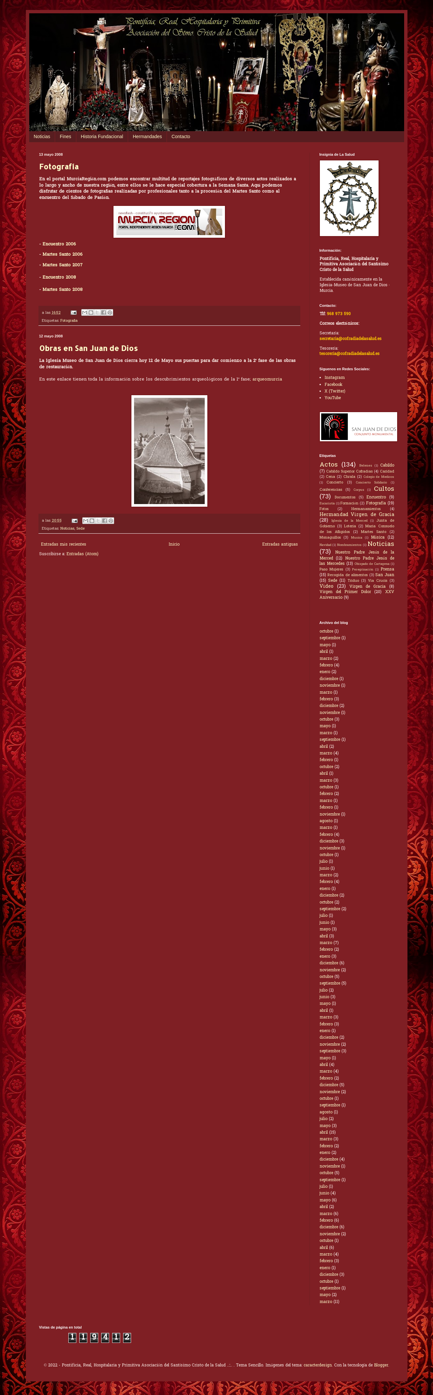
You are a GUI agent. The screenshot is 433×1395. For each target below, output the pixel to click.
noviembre (330, 686)
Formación (349, 503)
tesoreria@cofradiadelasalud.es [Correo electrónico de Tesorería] (350, 354)
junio (324, 869)
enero (325, 672)
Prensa (387, 569)
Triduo (353, 580)
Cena (330, 477)
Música (378, 538)
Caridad (387, 471)
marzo (326, 659)
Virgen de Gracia (367, 587)
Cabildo (387, 466)
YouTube (333, 398)
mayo (325, 645)
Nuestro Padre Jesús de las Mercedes (357, 561)
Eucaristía (327, 503)
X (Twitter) (335, 391)
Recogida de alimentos (347, 575)
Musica (356, 538)
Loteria (350, 526)
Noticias (42, 136)
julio (323, 862)
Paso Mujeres (331, 569)
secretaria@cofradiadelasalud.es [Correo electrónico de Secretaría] (351, 339)
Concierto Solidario (371, 482)
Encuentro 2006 (59, 244)
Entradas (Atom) (82, 554)
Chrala (349, 477)
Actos (329, 465)
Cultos (384, 489)
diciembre (329, 679)
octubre (326, 632)
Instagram (335, 378)
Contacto (181, 136)
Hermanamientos (366, 509)
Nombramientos (349, 545)
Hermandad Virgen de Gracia (357, 514)
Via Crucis (377, 580)
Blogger (381, 1365)
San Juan (384, 575)
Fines (65, 136)
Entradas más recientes (63, 545)
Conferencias (331, 489)
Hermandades (147, 136)
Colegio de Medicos (379, 477)
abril (324, 652)
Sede (80, 528)
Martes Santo (373, 532)
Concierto (334, 482)
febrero (326, 665)
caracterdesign (318, 1365)
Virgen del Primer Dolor (345, 592)
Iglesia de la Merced (349, 521)
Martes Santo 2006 (62, 254)
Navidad (325, 545)
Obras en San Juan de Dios (88, 348)
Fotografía (59, 166)
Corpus (359, 490)
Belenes (365, 466)
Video (326, 586)
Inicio (174, 545)
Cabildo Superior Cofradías (349, 471)
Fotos (324, 509)
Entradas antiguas (280, 545)
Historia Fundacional (102, 136)
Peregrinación (362, 569)
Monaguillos (330, 537)
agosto (326, 821)
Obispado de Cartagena (372, 564)
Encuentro (376, 497)
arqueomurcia (267, 379)
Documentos (345, 497)
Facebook (333, 385)
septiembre (330, 638)
